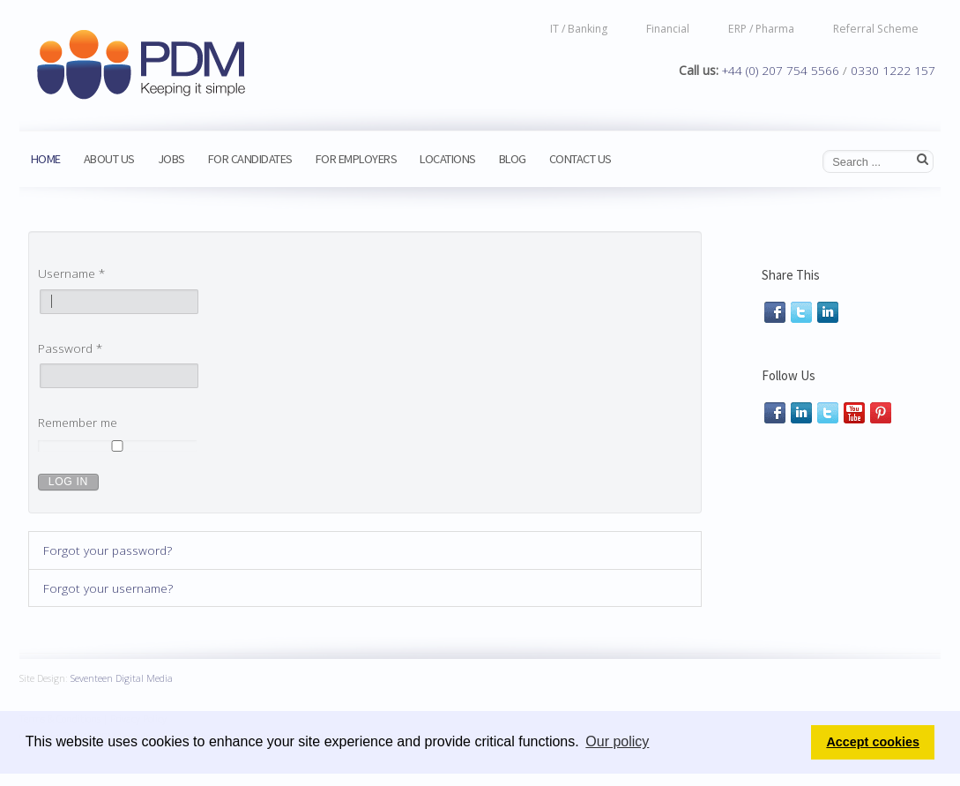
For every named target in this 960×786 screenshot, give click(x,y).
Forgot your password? (107, 550)
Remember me (77, 422)
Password (70, 348)
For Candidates (250, 159)
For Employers (357, 159)
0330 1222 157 (893, 70)
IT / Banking (578, 28)
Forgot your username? (108, 588)
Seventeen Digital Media (122, 675)
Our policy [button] (617, 741)
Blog (512, 159)
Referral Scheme (876, 28)
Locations (448, 159)
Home (46, 159)
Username (71, 273)
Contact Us (580, 159)
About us (109, 159)
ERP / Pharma (761, 28)
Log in (68, 481)
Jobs (171, 159)
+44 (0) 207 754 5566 (780, 70)
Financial (667, 28)
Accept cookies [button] (872, 742)
